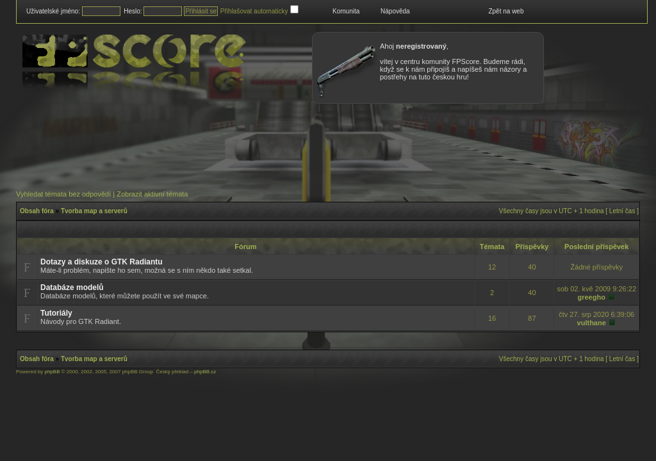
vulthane (591, 323)
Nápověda (395, 11)
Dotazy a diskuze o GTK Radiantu (101, 261)
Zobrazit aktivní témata (152, 194)
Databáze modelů (72, 287)
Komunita (345, 11)
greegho (591, 297)
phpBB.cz (205, 372)
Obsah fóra (37, 210)
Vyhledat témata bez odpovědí (63, 194)
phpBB (52, 372)
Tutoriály (56, 313)
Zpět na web (505, 11)
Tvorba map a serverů (94, 210)
